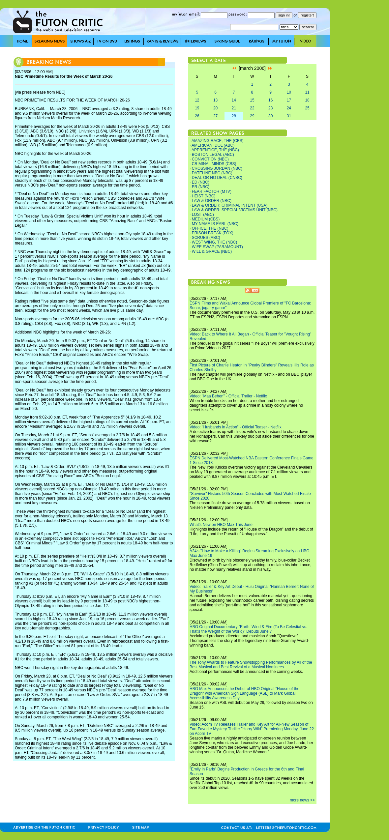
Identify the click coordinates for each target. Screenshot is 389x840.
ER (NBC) (200, 187)
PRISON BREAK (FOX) (212, 233)
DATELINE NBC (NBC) (212, 173)
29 (252, 116)
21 (234, 108)
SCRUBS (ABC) (206, 237)
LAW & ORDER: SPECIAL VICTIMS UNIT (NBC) (235, 210)
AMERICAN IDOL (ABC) (213, 145)
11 (307, 92)
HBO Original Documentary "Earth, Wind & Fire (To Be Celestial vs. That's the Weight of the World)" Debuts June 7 (248, 629)
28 (234, 116)
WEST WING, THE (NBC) (214, 242)
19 (197, 108)
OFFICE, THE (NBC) (210, 228)
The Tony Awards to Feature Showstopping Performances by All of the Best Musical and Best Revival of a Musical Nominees (251, 664)
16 (270, 100)
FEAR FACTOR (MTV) (211, 191)
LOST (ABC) (203, 214)
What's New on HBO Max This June (221, 524)
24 (289, 108)
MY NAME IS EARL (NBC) (215, 223)
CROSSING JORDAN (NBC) (217, 168)
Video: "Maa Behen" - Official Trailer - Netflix (228, 396)
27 (215, 116)
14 (234, 100)
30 (270, 116)
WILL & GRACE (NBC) (212, 251)
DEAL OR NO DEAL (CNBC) (217, 177)
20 (215, 108)
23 (270, 108)
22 (252, 108)
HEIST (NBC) (204, 196)
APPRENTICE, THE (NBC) (215, 150)
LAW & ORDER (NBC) (211, 200)
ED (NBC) (200, 182)
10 (289, 92)
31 (289, 116)
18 (307, 100)
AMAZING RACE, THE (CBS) (218, 140)
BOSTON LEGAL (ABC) (213, 154)
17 (289, 100)
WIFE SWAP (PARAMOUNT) (217, 247)
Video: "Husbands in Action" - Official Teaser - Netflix (236, 427)
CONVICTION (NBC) (210, 159)
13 (215, 100)
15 (252, 100)
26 (197, 116)
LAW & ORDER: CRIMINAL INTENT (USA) (230, 205)
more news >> (302, 800)
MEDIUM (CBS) (206, 219)
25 (307, 108)
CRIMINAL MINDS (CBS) (214, 163)
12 (197, 100)
